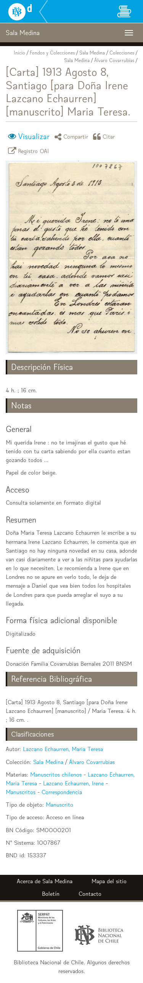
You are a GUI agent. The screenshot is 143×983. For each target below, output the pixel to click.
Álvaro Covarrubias (114, 60)
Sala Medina (92, 53)
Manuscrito (59, 804)
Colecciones (121, 53)
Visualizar (34, 136)
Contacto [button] (90, 893)
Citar (105, 137)
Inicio (19, 53)
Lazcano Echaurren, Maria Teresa (63, 749)
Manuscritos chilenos (56, 774)
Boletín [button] (50, 893)
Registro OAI (29, 151)
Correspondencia (62, 792)
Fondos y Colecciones (52, 53)
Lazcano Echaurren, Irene (73, 783)
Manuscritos (20, 792)
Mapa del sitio (109, 881)
